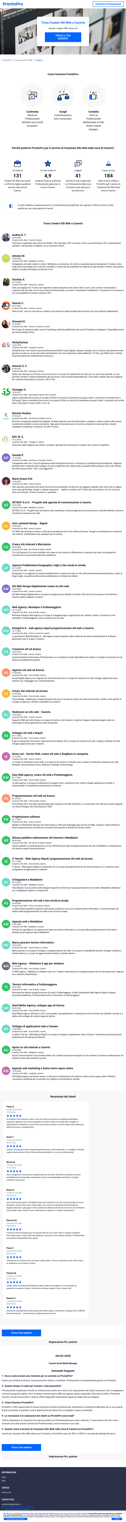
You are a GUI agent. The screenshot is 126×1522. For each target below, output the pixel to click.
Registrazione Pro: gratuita (63, 1342)
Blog (3, 1481)
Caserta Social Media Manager (63, 1363)
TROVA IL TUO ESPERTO (63, 37)
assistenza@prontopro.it (11, 1504)
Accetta (116, 1519)
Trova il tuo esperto (21, 1332)
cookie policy (42, 1515)
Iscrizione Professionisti (108, 4)
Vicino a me (6, 1492)
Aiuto (4, 1477)
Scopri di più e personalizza (16, 1519)
